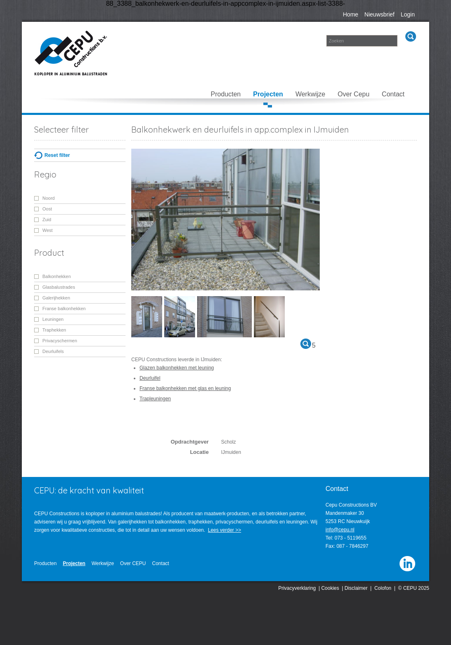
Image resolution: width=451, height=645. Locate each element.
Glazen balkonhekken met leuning (176, 368)
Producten (226, 94)
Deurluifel (149, 378)
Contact (393, 94)
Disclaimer (355, 588)
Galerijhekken (56, 297)
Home (350, 14)
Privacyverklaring (297, 588)
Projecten (268, 94)
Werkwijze (310, 94)
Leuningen (52, 319)
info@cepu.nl (339, 530)
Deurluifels (53, 351)
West (47, 230)
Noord (48, 198)
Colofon (382, 588)
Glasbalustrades (58, 287)
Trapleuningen (155, 399)
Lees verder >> (224, 530)
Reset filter (57, 155)
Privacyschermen (59, 340)
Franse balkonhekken (64, 308)
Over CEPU (133, 563)
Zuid (46, 219)
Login (408, 14)
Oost (47, 208)
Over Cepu (353, 94)
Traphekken (54, 329)
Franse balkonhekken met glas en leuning (185, 388)
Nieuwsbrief (380, 14)
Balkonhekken (56, 276)
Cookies (330, 588)
